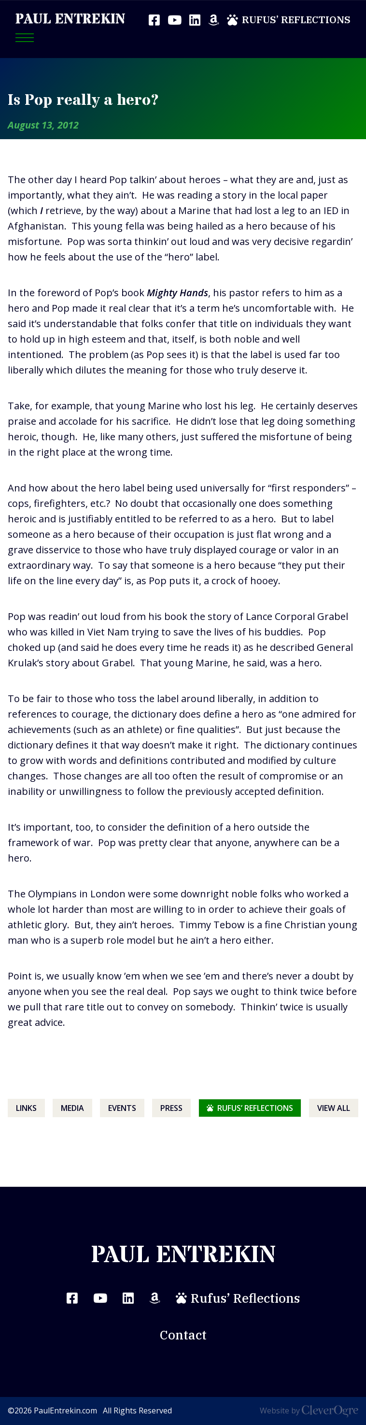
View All (333, 1108)
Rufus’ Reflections (296, 19)
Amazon (213, 20)
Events (122, 1108)
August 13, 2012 (43, 124)
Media (72, 1108)
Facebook (154, 20)
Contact (183, 1334)
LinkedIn (194, 20)
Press (171, 1108)
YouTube (174, 20)
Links (26, 1108)
